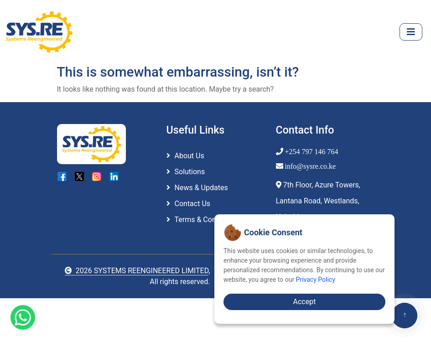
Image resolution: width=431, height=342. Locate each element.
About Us (189, 155)
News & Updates (201, 187)
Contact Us (193, 203)
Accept (304, 301)
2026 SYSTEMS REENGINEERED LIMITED (137, 270)
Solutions (190, 171)
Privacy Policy (315, 279)
